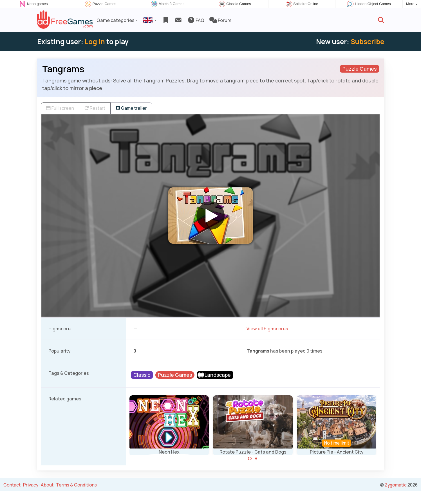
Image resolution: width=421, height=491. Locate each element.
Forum (220, 20)
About (47, 485)
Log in (95, 41)
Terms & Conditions (76, 485)
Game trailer (131, 108)
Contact (12, 485)
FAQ (195, 20)
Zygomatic (396, 485)
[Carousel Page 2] (256, 459)
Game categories (116, 20)
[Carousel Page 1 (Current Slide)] (250, 459)
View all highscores (267, 329)
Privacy (30, 485)
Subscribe (367, 41)
